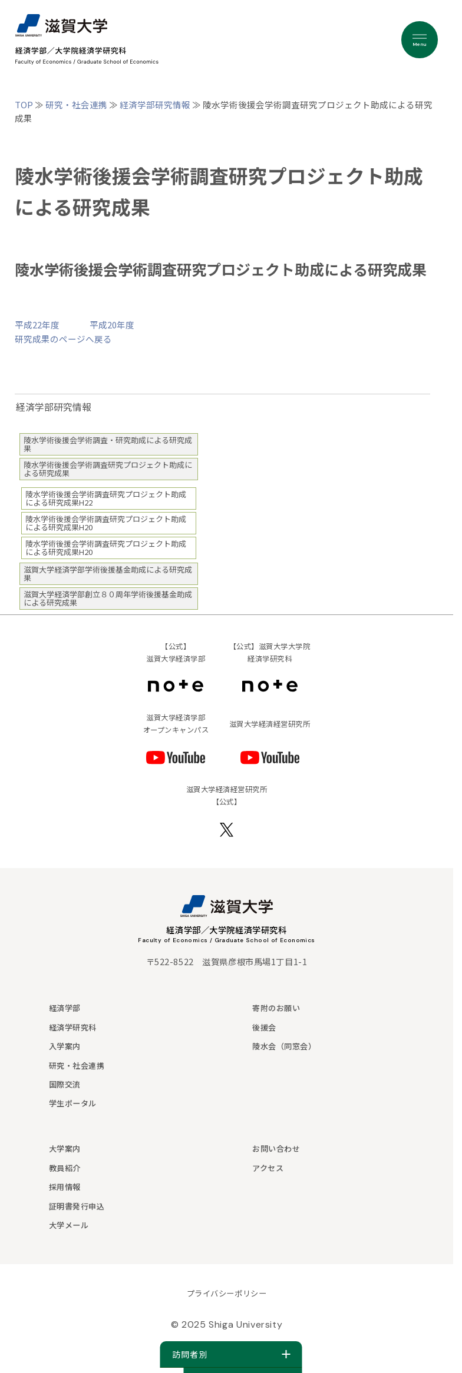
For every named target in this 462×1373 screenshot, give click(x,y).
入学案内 (65, 1046)
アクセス (267, 1167)
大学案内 (65, 1148)
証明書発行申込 (77, 1206)
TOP (24, 104)
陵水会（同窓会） (284, 1046)
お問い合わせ (276, 1148)
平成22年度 (37, 324)
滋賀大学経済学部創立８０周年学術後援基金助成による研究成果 (108, 598)
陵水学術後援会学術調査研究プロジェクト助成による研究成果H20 (105, 523)
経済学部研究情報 (155, 104)
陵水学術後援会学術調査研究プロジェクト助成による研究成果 (108, 468)
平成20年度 (112, 324)
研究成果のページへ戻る (63, 339)
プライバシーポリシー (226, 1293)
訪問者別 (231, 1354)
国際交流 (65, 1084)
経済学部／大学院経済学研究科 (226, 929)
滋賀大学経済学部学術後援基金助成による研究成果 (108, 573)
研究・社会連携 (76, 104)
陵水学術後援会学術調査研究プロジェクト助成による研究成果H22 (105, 498)
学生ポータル (73, 1103)
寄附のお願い (276, 1007)
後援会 (264, 1027)
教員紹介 (65, 1167)
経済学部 (65, 1007)
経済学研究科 (73, 1027)
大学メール (69, 1225)
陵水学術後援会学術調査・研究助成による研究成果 (108, 444)
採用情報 (65, 1186)
